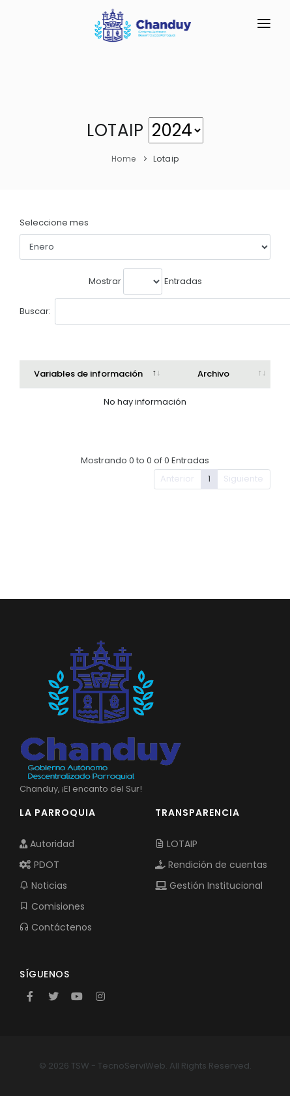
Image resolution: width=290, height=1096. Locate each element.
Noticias (43, 885)
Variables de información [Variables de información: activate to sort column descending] (88, 374)
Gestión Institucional (209, 885)
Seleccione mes (54, 222)
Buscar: (115, 311)
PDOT (39, 864)
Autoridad (47, 843)
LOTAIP (176, 843)
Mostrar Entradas (145, 281)
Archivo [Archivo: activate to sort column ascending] (213, 374)
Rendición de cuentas (211, 864)
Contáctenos (56, 927)
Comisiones (52, 906)
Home (123, 158)
